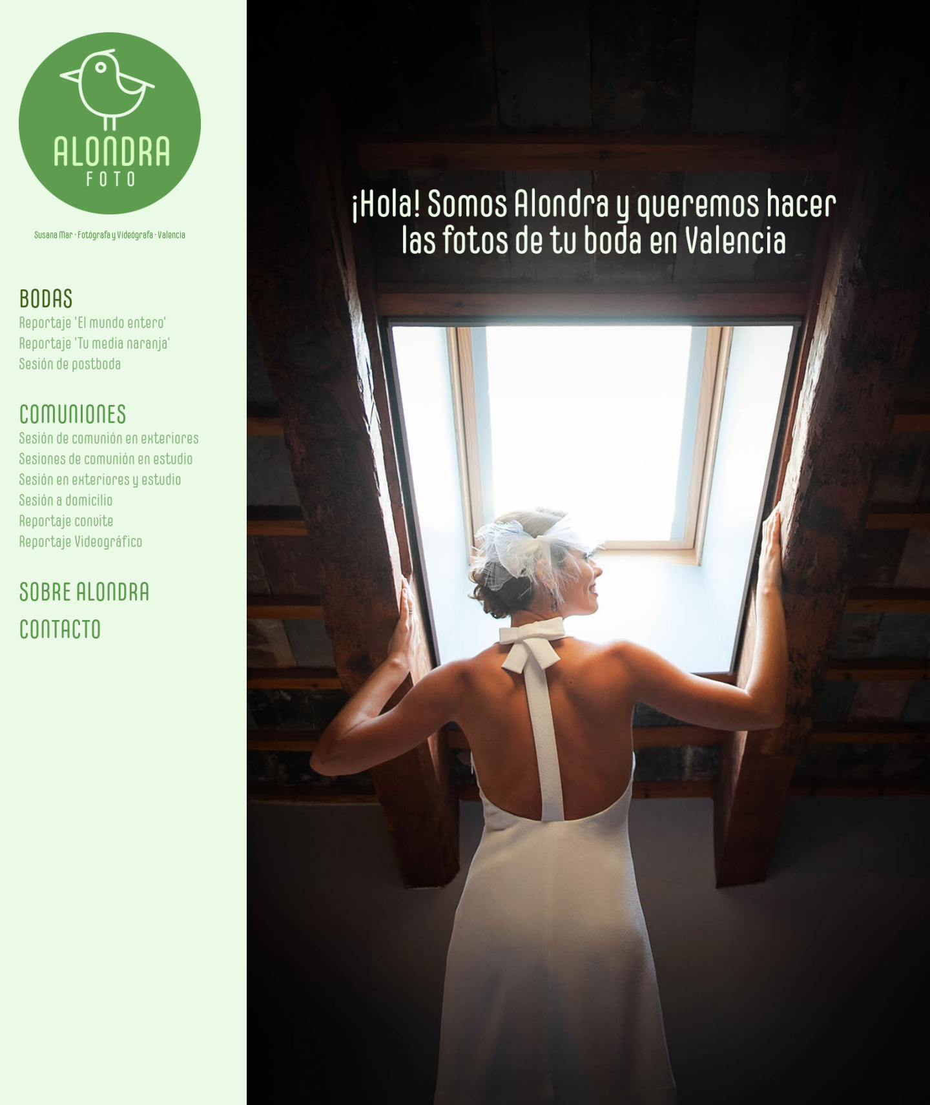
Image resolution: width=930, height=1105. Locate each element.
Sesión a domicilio (66, 500)
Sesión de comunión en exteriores (109, 438)
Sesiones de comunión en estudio (106, 458)
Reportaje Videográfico (81, 541)
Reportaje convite (66, 520)
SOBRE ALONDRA (84, 591)
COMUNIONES (73, 414)
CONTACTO (60, 629)
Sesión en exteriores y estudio (100, 479)
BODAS (46, 298)
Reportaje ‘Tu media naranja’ (94, 343)
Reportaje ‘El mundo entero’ (93, 322)
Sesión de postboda (70, 364)
